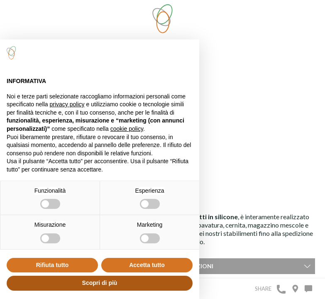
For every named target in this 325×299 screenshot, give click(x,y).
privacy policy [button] (67, 104)
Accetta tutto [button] (147, 265)
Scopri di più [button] (99, 282)
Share (263, 288)
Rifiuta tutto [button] (52, 265)
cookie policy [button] (126, 128)
